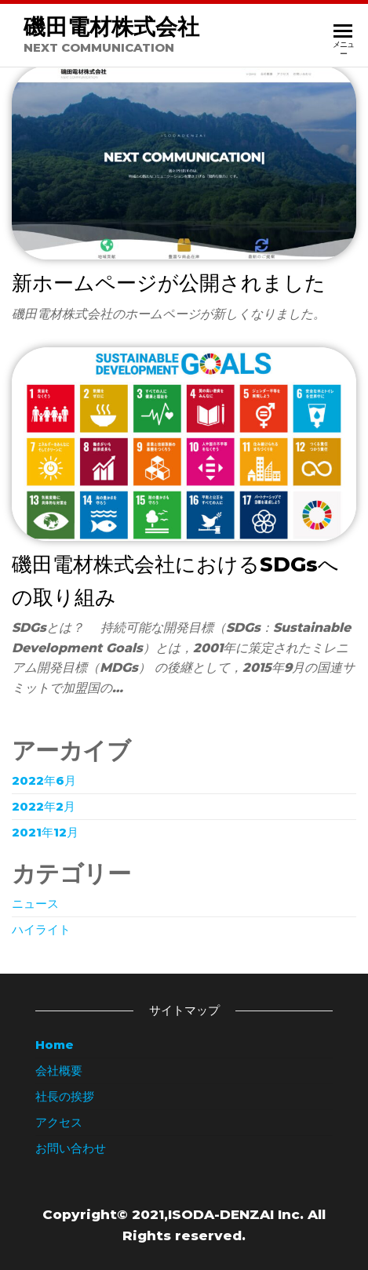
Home (54, 1044)
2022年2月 (43, 806)
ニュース (35, 903)
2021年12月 (45, 832)
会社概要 (58, 1070)
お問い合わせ (70, 1148)
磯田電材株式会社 (111, 26)
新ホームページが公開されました (169, 283)
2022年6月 (44, 780)
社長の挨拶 (64, 1096)
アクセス (58, 1122)
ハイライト (41, 929)
